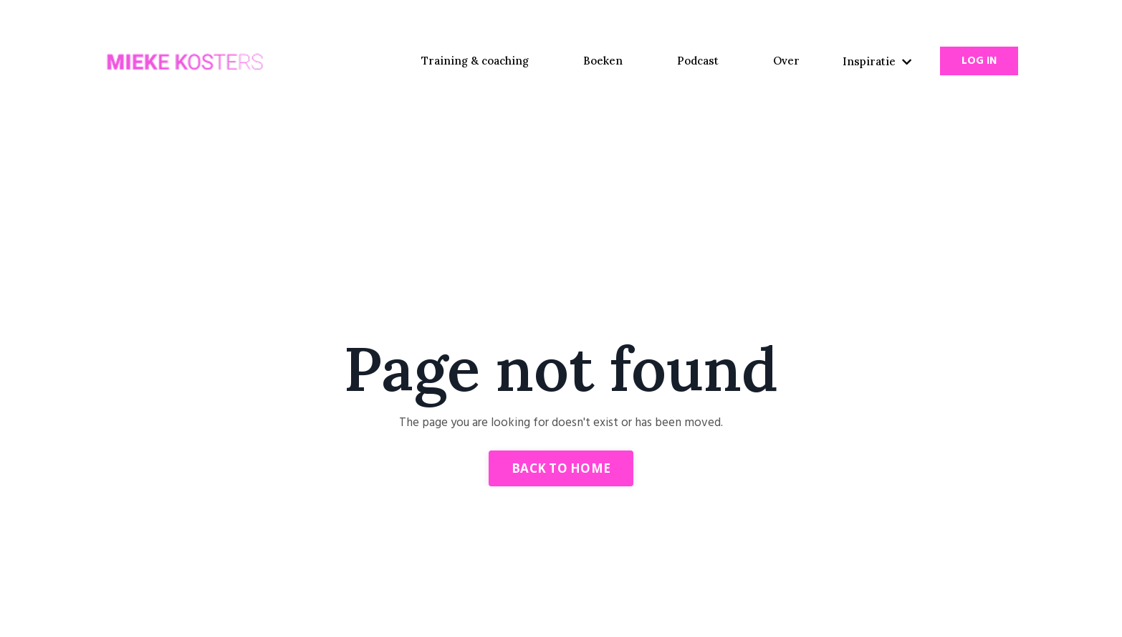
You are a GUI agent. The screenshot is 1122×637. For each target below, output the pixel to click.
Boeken (603, 60)
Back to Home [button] (561, 468)
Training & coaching (475, 60)
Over (786, 60)
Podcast (698, 60)
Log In (979, 61)
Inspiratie (877, 61)
